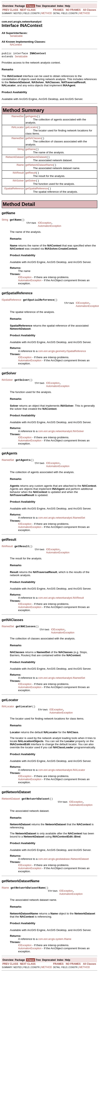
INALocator (18, 129)
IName (20, 169)
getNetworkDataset (36, 161)
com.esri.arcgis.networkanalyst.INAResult (61, 614)
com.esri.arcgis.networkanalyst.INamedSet (61, 532)
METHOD (46, 13)
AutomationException (49, 234)
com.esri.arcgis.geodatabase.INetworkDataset (63, 880)
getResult (31, 178)
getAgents (31, 118)
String (20, 152)
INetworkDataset (15, 161)
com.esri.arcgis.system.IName (54, 962)
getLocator (31, 129)
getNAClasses (33, 141)
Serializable (16, 36)
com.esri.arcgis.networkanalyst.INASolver (61, 443)
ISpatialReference (14, 195)
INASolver (18, 186)
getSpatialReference (37, 195)
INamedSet (18, 118)
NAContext (16, 44)
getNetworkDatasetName (39, 169)
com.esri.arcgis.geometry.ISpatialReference (62, 361)
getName (31, 152)
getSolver (31, 186)
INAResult (18, 178)
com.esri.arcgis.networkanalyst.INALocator (61, 789)
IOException (44, 230)
